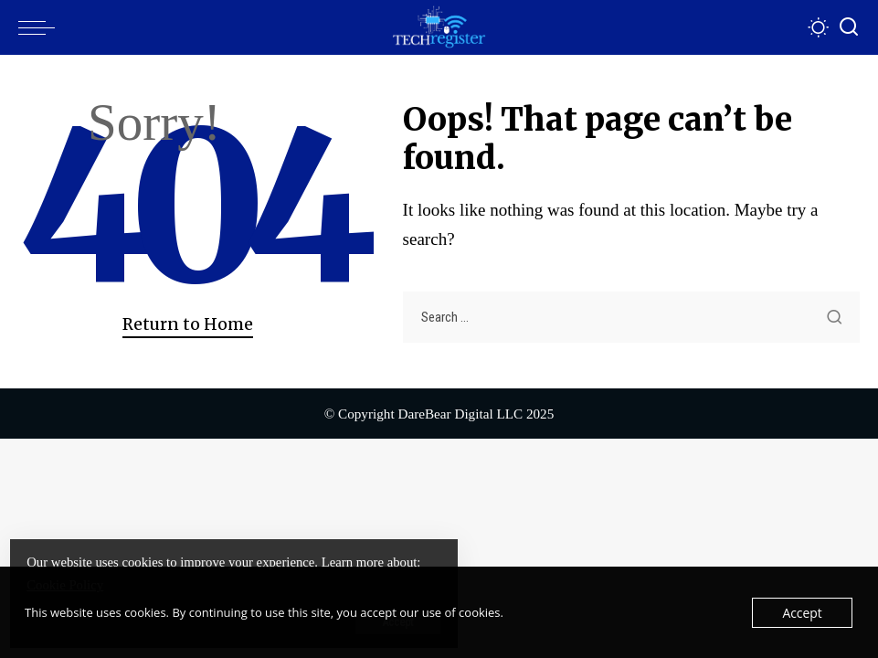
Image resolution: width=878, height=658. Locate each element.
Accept (803, 612)
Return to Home (187, 324)
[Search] (849, 27)
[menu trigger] (41, 27)
